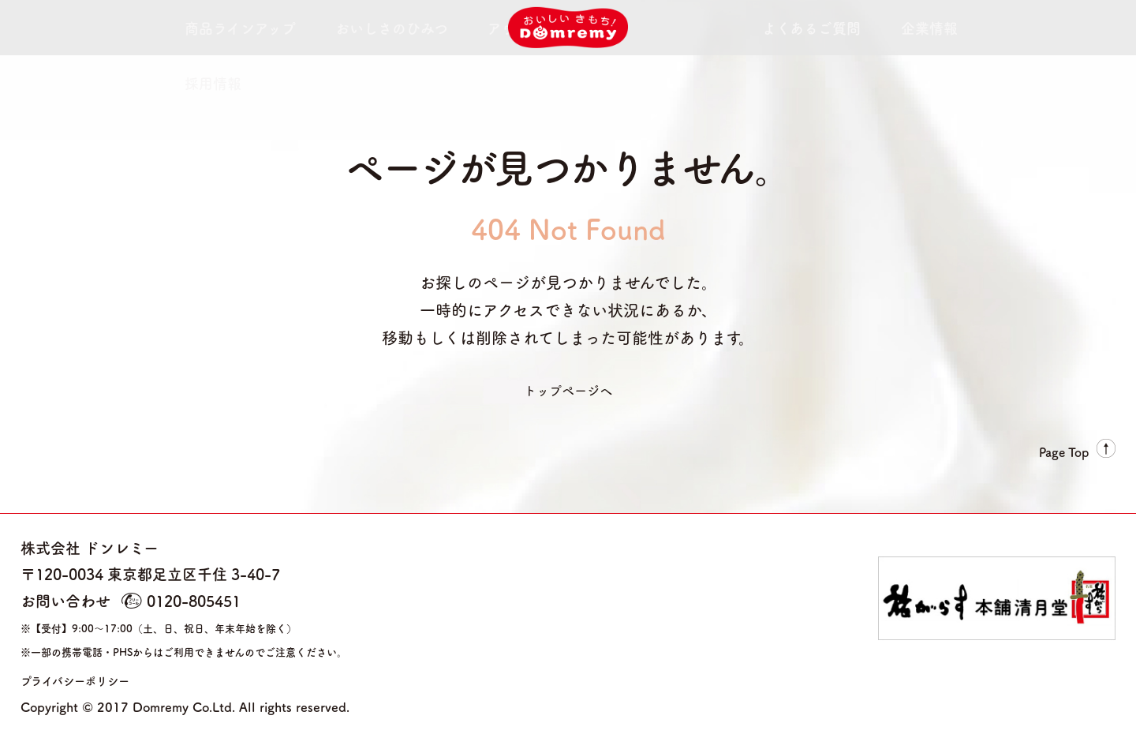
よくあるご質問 (692, 27)
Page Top (1061, 448)
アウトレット (441, 27)
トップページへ (568, 388)
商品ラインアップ (217, 27)
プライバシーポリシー (94, 678)
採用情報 (855, 27)
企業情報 (783, 27)
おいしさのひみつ (335, 27)
